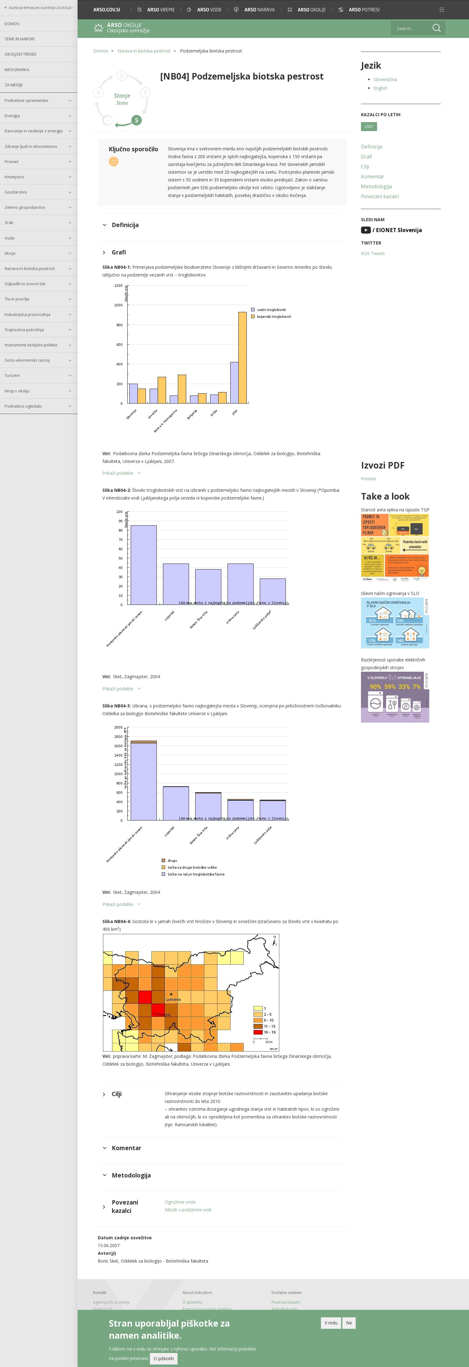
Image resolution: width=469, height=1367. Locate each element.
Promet (11, 161)
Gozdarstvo (16, 192)
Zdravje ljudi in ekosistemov (31, 146)
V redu (331, 1324)
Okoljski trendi (20, 54)
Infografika (17, 69)
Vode (10, 238)
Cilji (365, 166)
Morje (10, 253)
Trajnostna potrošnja (24, 329)
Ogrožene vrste (180, 1202)
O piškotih (164, 1359)
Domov (12, 23)
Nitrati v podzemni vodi (188, 1210)
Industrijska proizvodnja (27, 314)
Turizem (12, 375)
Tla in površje (17, 299)
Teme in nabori (19, 39)
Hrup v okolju (17, 391)
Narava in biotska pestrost (30, 268)
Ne (349, 1324)
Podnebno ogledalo (23, 406)
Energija (12, 115)
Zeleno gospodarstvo (25, 207)
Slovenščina (385, 79)
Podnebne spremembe (26, 100)
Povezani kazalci (380, 196)
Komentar (372, 176)
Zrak (9, 222)
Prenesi (368, 479)
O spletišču (192, 1302)
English (380, 88)
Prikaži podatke (117, 473)
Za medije (14, 85)
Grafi (366, 156)
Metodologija (376, 186)
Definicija (371, 146)
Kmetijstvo (14, 177)
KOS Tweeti (373, 253)
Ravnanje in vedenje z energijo (34, 131)
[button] (441, 9)
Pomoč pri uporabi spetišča (207, 1309)
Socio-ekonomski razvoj (27, 360)
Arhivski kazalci (285, 1309)
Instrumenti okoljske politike (31, 345)
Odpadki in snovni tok (25, 283)
